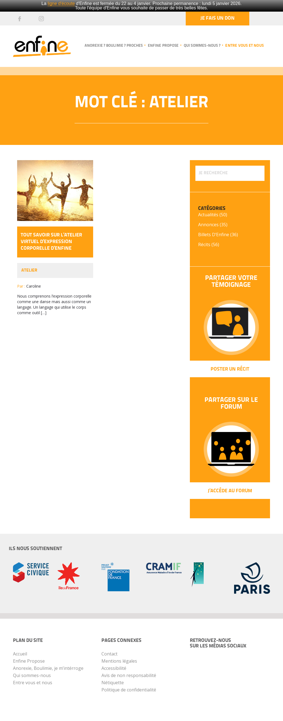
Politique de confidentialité (128, 690)
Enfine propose (163, 46)
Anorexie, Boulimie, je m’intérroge (48, 668)
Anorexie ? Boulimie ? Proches (114, 46)
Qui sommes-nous (32, 675)
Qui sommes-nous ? (202, 46)
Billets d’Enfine (213, 234)
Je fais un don (217, 18)
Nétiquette (112, 683)
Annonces (208, 225)
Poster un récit (230, 369)
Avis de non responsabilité (128, 675)
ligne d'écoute (61, 3)
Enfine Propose (29, 661)
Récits (204, 244)
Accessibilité (113, 668)
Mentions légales (119, 661)
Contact (109, 654)
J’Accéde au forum (230, 491)
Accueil (20, 654)
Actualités (208, 215)
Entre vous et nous (244, 46)
